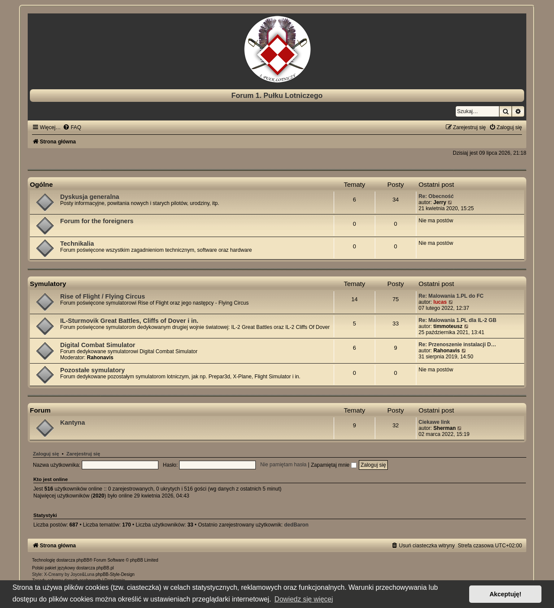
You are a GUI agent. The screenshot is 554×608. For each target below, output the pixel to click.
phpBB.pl (105, 568)
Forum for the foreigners (96, 221)
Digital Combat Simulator (97, 344)
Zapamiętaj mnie (334, 465)
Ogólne (41, 184)
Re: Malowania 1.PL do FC (451, 296)
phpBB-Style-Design (115, 574)
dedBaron (296, 525)
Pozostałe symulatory (92, 370)
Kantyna (72, 422)
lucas (440, 302)
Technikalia (77, 243)
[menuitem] (72, 127)
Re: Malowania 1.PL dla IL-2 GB (457, 320)
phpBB (82, 560)
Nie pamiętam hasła (283, 465)
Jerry (439, 202)
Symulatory (48, 283)
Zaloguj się (46, 453)
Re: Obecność (436, 196)
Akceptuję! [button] (506, 594)
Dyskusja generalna (89, 196)
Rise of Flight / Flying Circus (102, 296)
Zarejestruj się (83, 453)
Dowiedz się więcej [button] (303, 599)
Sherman (444, 428)
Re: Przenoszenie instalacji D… (457, 344)
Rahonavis (100, 357)
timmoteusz (447, 326)
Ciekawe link (434, 422)
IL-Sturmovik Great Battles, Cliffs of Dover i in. (129, 320)
